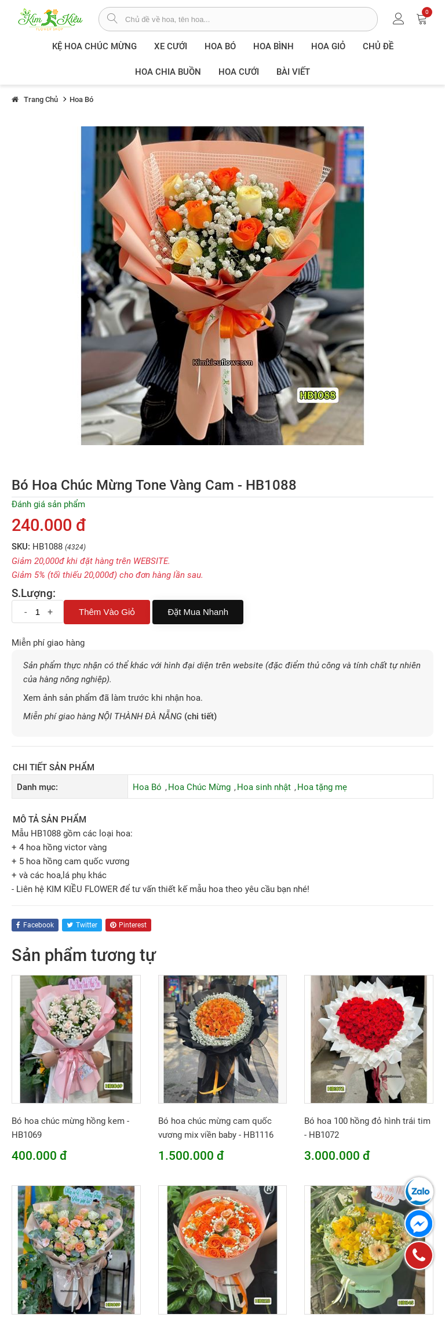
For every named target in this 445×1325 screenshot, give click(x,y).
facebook (35, 925)
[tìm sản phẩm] (112, 20)
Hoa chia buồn (168, 72)
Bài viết (293, 72)
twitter (82, 925)
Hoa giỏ (328, 46)
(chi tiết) (200, 716)
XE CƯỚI (170, 46)
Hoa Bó (220, 46)
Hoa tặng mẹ (322, 787)
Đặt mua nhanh (197, 612)
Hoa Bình (273, 46)
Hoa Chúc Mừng (199, 787)
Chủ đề (378, 46)
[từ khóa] (251, 19)
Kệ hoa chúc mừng (94, 46)
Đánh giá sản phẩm (48, 504)
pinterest (128, 925)
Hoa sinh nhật (264, 787)
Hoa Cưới (238, 72)
